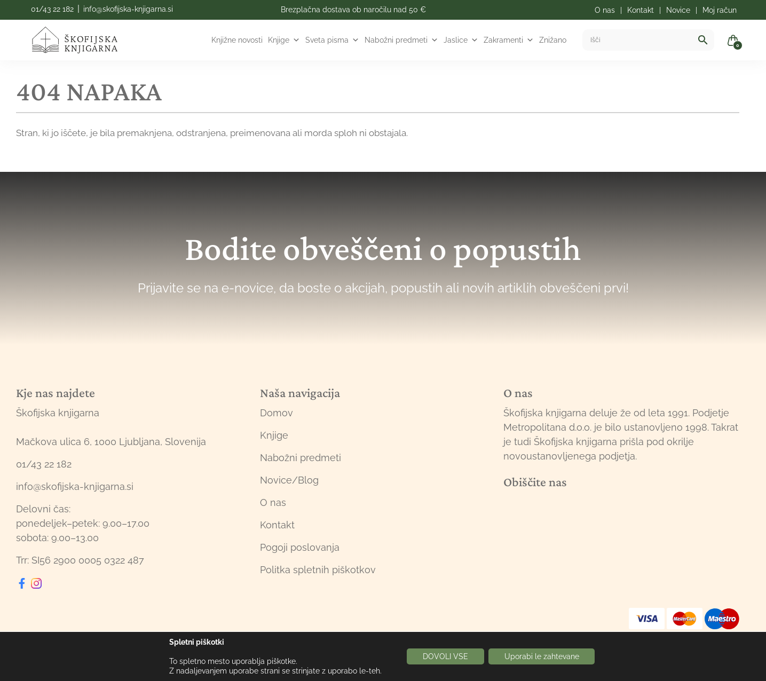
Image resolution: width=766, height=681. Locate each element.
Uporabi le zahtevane (541, 656)
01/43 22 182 (52, 9)
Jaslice (461, 40)
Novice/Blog (289, 480)
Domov (276, 412)
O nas (273, 502)
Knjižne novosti (237, 40)
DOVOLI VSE (445, 656)
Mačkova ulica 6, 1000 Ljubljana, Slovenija (111, 441)
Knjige (284, 40)
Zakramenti (509, 40)
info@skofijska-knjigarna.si (128, 9)
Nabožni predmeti (401, 40)
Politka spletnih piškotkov (318, 569)
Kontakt (277, 524)
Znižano (552, 40)
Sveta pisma (332, 40)
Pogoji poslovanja (299, 547)
